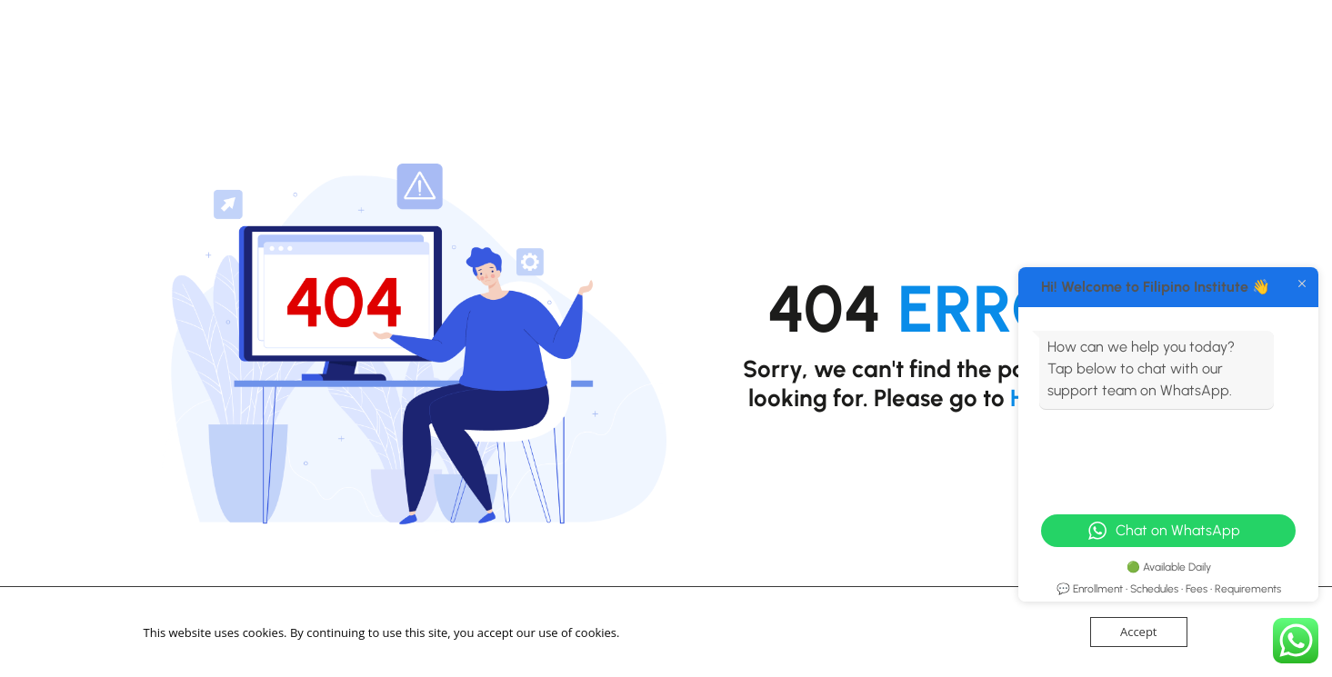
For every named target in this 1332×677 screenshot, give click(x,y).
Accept (1138, 631)
